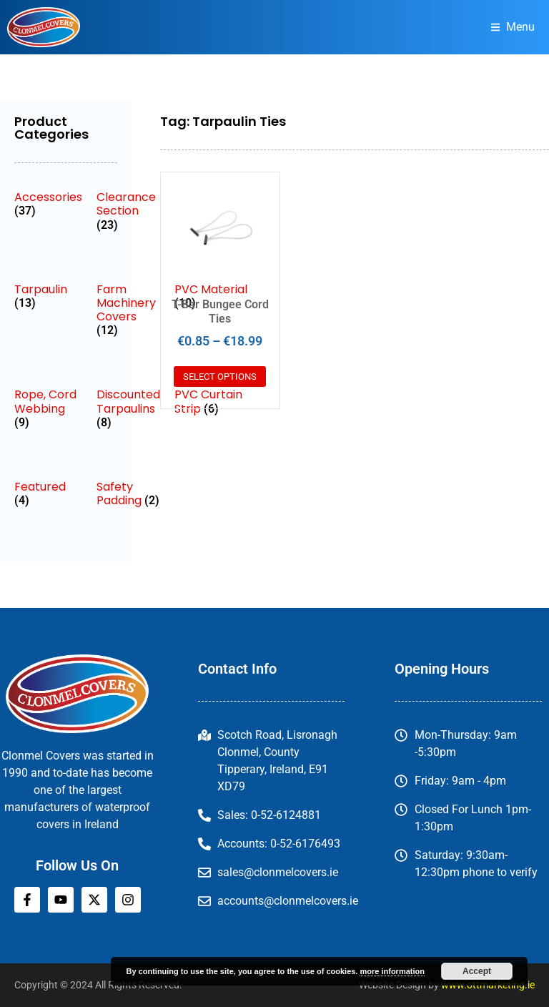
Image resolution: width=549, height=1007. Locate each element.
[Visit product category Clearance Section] (128, 211)
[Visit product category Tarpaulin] (48, 296)
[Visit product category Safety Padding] (128, 493)
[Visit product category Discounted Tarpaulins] (128, 408)
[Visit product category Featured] (48, 493)
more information (392, 971)
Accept (477, 971)
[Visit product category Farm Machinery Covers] (128, 310)
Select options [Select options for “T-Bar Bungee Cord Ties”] (220, 376)
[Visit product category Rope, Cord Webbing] (48, 408)
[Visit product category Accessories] (48, 204)
